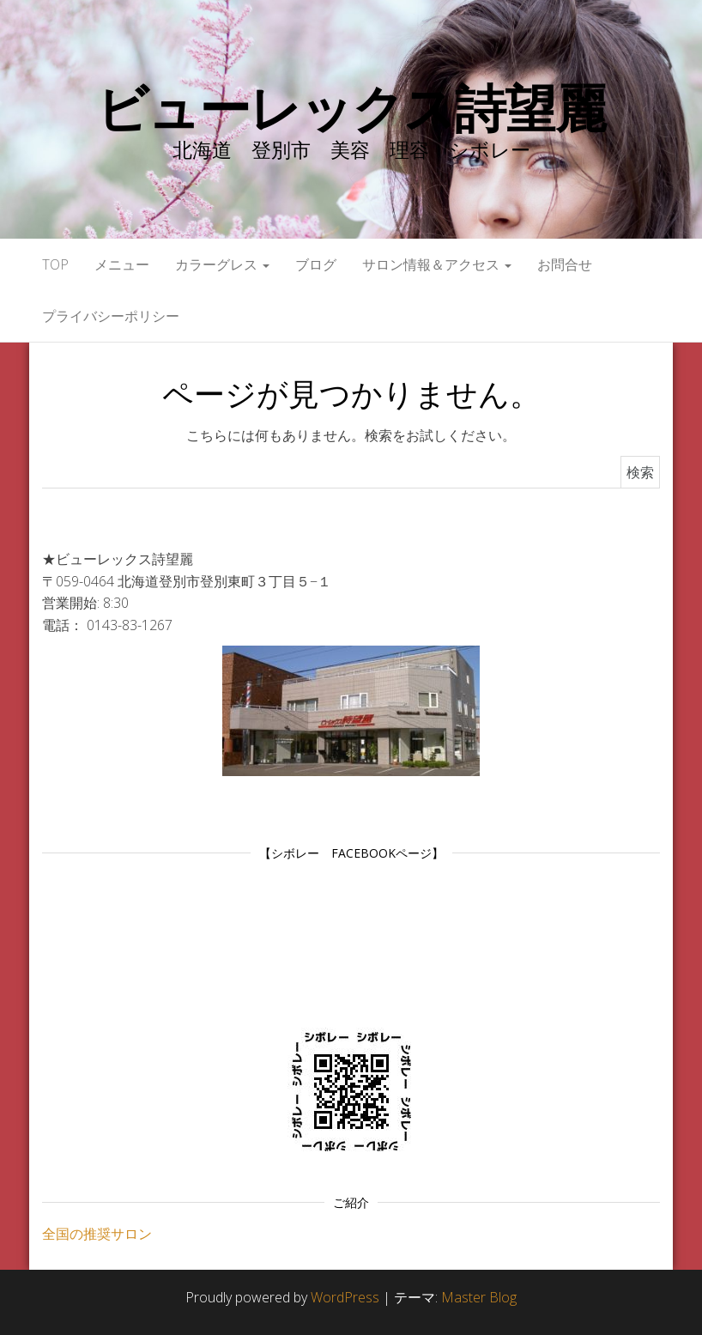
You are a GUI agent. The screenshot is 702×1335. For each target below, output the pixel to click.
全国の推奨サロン (97, 1233)
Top (55, 264)
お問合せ (564, 264)
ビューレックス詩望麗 (351, 107)
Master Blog (479, 1297)
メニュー (121, 264)
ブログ (315, 264)
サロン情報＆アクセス (436, 264)
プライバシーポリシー (110, 315)
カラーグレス (222, 264)
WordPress (345, 1297)
